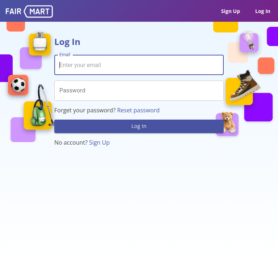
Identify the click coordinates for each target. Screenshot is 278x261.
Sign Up (230, 11)
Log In (262, 11)
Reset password (138, 110)
